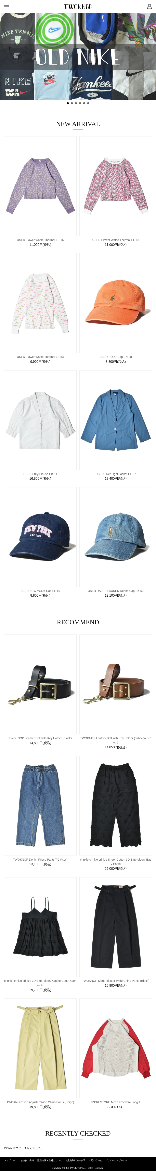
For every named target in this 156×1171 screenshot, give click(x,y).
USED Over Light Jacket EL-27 (115, 474)
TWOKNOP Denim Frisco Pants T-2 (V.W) (40, 859)
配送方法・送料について (49, 1160)
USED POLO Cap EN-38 (116, 356)
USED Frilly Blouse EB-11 (40, 474)
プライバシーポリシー (116, 1160)
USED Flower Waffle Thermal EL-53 (40, 356)
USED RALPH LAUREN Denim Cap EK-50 (115, 591)
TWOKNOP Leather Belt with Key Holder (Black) (40, 738)
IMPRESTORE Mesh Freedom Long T (116, 1102)
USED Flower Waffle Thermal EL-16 (40, 240)
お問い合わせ (95, 1160)
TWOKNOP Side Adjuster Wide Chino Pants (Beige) (40, 1102)
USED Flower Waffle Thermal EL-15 (115, 240)
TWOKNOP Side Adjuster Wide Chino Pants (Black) (115, 980)
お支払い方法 (27, 1160)
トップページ (10, 1160)
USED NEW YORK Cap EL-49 (40, 591)
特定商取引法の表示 (75, 1160)
